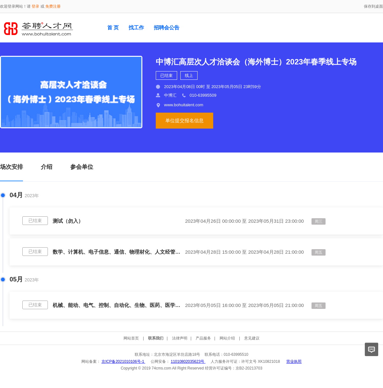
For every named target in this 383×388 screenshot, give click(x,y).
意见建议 (251, 338)
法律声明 (179, 338)
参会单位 (81, 167)
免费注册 (53, 6)
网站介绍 (227, 338)
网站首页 (131, 338)
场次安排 (11, 167)
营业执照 (294, 361)
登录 (35, 6)
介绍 (46, 167)
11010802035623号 (188, 361)
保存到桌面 (373, 6)
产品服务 (203, 338)
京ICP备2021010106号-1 (123, 361)
